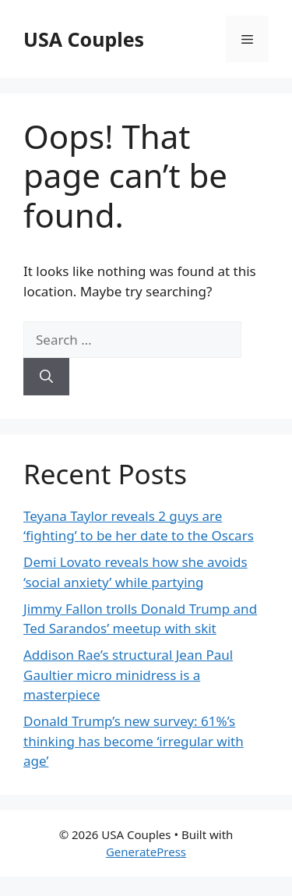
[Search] (46, 376)
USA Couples (83, 39)
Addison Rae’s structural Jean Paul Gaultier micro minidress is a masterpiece (128, 674)
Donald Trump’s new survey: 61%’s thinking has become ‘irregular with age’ (133, 741)
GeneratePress (146, 851)
